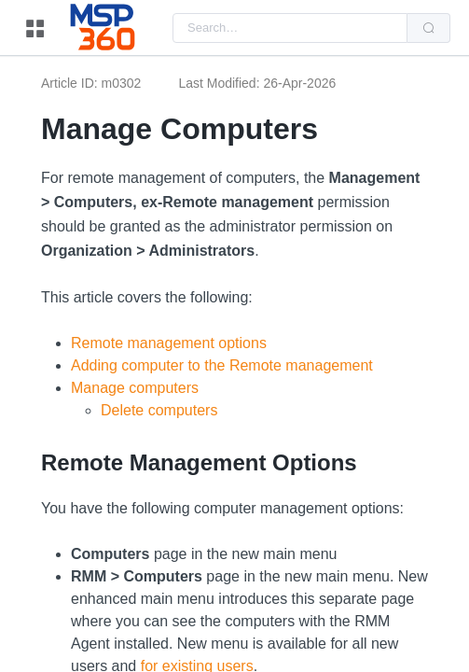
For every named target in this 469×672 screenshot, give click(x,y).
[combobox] (289, 28)
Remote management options (169, 343)
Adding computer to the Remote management (222, 365)
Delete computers (159, 410)
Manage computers (135, 388)
